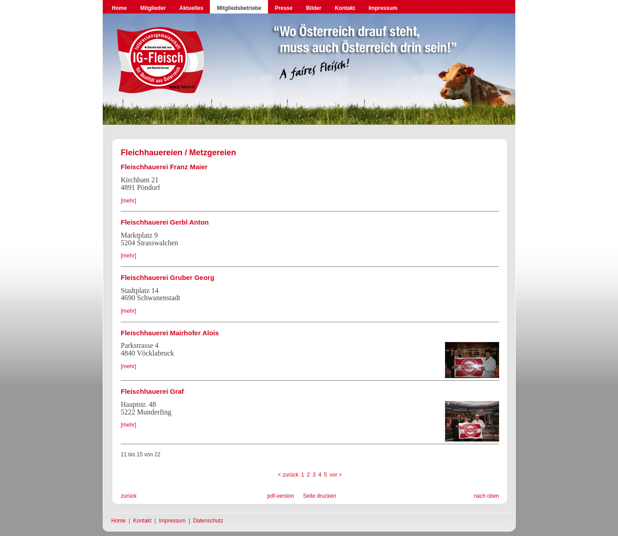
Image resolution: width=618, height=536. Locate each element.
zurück (128, 496)
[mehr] (128, 201)
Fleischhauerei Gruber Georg (167, 277)
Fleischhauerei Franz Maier (164, 167)
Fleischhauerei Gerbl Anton (165, 222)
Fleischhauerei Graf (152, 391)
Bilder (313, 8)
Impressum (382, 8)
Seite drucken (319, 496)
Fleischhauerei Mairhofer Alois (170, 333)
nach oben (486, 496)
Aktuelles (191, 8)
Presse (283, 8)
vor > (336, 475)
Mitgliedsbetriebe (239, 8)
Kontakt (345, 8)
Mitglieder (153, 8)
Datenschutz (208, 521)
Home (119, 8)
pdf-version (280, 496)
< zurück (288, 475)
